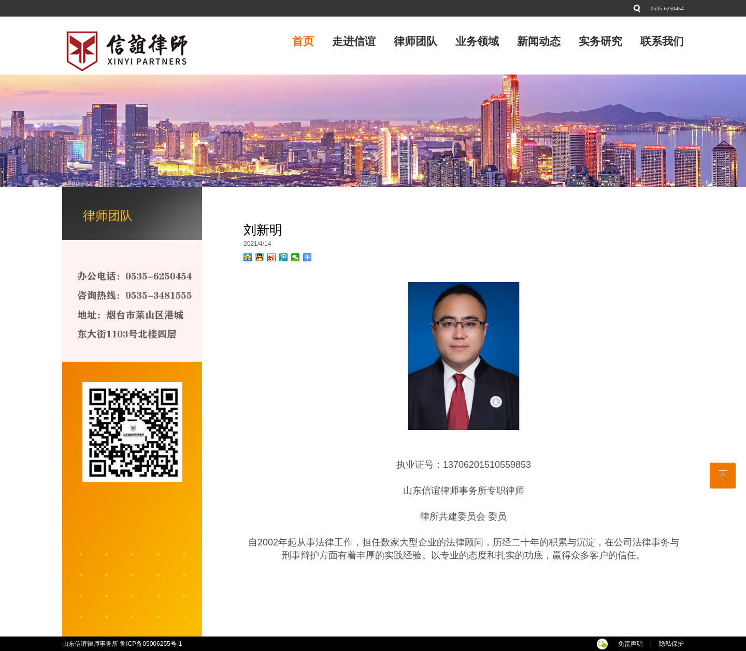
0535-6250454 (667, 8)
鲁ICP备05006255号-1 (151, 643)
